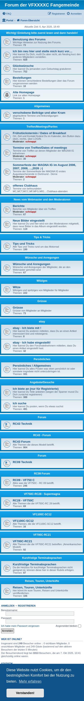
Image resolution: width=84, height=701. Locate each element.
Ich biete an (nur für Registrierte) (35, 388)
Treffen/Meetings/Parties (42, 126)
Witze (16, 287)
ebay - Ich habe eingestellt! (32, 342)
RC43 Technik (22, 423)
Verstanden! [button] (25, 693)
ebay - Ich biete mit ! (27, 328)
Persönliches (42, 359)
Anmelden (8, 605)
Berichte (19, 206)
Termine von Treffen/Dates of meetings (40, 147)
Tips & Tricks (42, 237)
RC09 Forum (42, 473)
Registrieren (27, 605)
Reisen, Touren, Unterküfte (42, 581)
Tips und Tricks (23, 243)
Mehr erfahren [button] (30, 681)
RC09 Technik (22, 462)
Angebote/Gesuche (42, 382)
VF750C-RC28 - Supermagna (42, 494)
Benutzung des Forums (29, 39)
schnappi (30, 141)
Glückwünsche (23, 65)
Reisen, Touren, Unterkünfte (32, 587)
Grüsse (42, 301)
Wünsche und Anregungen (42, 257)
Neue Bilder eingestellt (29, 220)
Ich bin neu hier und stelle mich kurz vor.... (42, 51)
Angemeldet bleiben (68, 626)
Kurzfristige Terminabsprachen (42, 557)
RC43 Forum (21, 441)
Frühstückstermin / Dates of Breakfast (39, 133)
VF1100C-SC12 (42, 514)
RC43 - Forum (42, 435)
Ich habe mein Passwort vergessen (20, 626)
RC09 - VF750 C (23, 480)
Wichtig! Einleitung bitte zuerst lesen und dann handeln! (42, 33)
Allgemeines (42, 106)
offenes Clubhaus (25, 185)
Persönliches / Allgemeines (32, 365)
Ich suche (19, 403)
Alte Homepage (23, 92)
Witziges (42, 280)
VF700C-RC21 (42, 534)
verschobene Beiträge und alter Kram (39, 112)
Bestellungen (22, 77)
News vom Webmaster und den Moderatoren (42, 199)
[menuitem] (6, 13)
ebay (42, 321)
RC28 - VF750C (23, 500)
